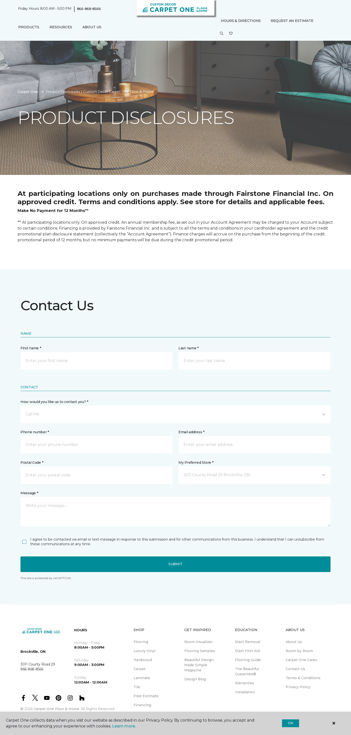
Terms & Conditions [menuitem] (303, 678)
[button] (221, 33)
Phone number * (34, 432)
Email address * (191, 432)
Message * (29, 493)
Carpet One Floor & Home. (57, 709)
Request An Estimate (292, 21)
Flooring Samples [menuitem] (199, 651)
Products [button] (28, 27)
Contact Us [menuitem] (295, 669)
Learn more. (124, 726)
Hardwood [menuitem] (143, 660)
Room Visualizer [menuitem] (198, 642)
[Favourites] (230, 33)
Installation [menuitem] (245, 692)
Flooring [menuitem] (141, 642)
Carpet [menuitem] (140, 669)
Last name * (188, 348)
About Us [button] (91, 27)
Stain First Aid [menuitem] (247, 651)
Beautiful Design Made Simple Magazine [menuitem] (199, 665)
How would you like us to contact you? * (54, 401)
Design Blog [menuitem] (195, 679)
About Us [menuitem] (294, 642)
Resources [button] (60, 27)
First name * (30, 348)
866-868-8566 (89, 9)
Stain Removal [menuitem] (247, 642)
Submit (175, 564)
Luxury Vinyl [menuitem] (144, 651)
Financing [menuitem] (142, 705)
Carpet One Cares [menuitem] (301, 660)
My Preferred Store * (195, 462)
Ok (290, 723)
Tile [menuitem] (137, 687)
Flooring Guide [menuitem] (248, 660)
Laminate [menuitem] (142, 678)
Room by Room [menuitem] (299, 651)
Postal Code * (31, 462)
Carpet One (28, 92)
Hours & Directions (241, 21)
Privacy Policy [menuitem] (298, 687)
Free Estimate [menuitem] (146, 696)
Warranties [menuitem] (244, 683)
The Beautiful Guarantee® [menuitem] (247, 671)
